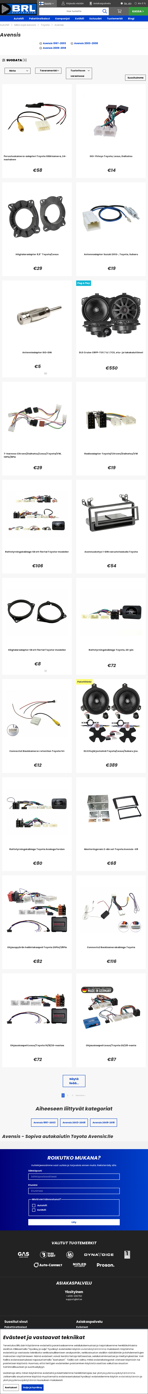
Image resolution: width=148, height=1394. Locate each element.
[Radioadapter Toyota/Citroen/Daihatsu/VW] (111, 458)
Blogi (131, 18)
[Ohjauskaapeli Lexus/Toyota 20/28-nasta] (111, 1050)
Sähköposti (35, 1170)
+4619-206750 (74, 1296)
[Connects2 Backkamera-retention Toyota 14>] (37, 756)
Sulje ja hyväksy (32, 1387)
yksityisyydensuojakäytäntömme (116, 1373)
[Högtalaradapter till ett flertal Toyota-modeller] (37, 654)
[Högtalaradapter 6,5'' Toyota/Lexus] (37, 259)
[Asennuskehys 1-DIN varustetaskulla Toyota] (111, 556)
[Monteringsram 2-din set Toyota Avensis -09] (111, 854)
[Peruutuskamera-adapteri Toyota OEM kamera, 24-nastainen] (37, 161)
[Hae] (74, 11)
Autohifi (19, 18)
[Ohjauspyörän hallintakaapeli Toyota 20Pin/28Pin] (37, 952)
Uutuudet (95, 18)
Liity (74, 1222)
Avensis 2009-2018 (54, 48)
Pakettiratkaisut (39, 18)
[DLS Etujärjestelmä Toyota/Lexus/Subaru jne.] (111, 756)
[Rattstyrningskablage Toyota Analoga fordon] (37, 854)
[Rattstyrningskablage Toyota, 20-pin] (111, 654)
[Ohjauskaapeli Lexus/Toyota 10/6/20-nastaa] (37, 1050)
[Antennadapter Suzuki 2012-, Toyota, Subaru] (111, 259)
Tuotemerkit (115, 18)
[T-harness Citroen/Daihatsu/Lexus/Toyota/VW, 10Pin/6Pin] (37, 458)
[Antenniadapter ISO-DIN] (37, 357)
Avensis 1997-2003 (54, 43)
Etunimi (32, 1185)
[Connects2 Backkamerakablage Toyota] (111, 952)
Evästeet (82, 1327)
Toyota (45, 25)
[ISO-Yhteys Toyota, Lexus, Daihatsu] (111, 161)
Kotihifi (79, 18)
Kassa (138, 11)
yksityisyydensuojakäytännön (20, 1380)
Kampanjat (62, 18)
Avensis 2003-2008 (86, 43)
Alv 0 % (142, 3)
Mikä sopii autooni (25, 25)
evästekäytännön (129, 1376)
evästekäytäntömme (93, 1349)
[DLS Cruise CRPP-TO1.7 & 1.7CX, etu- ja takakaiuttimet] (111, 357)
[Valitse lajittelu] (135, 77)
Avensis (59, 25)
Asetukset (11, 1387)
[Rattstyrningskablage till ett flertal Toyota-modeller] (37, 556)
